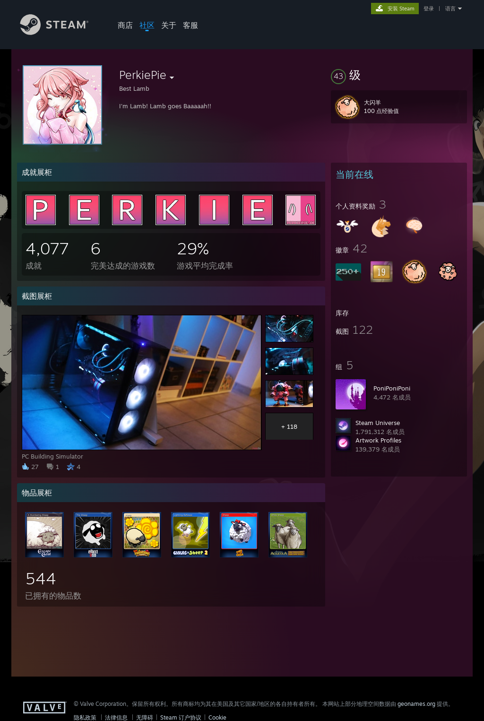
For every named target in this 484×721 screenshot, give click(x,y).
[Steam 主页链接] (61, 32)
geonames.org (416, 703)
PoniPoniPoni (391, 388)
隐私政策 (85, 717)
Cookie (217, 717)
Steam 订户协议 (180, 717)
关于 (168, 25)
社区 (147, 25)
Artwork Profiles (378, 440)
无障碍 (144, 717)
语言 (450, 8)
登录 (429, 8)
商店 (125, 25)
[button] (399, 74)
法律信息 (116, 717)
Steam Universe (377, 422)
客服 (190, 25)
